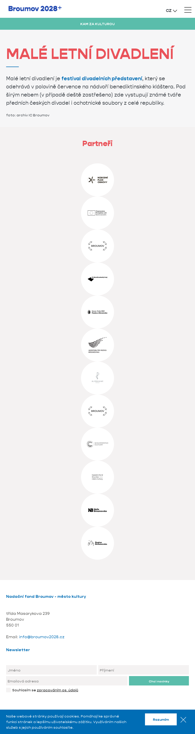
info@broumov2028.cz (42, 636)
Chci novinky (159, 681)
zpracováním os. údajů (57, 690)
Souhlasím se (45, 690)
